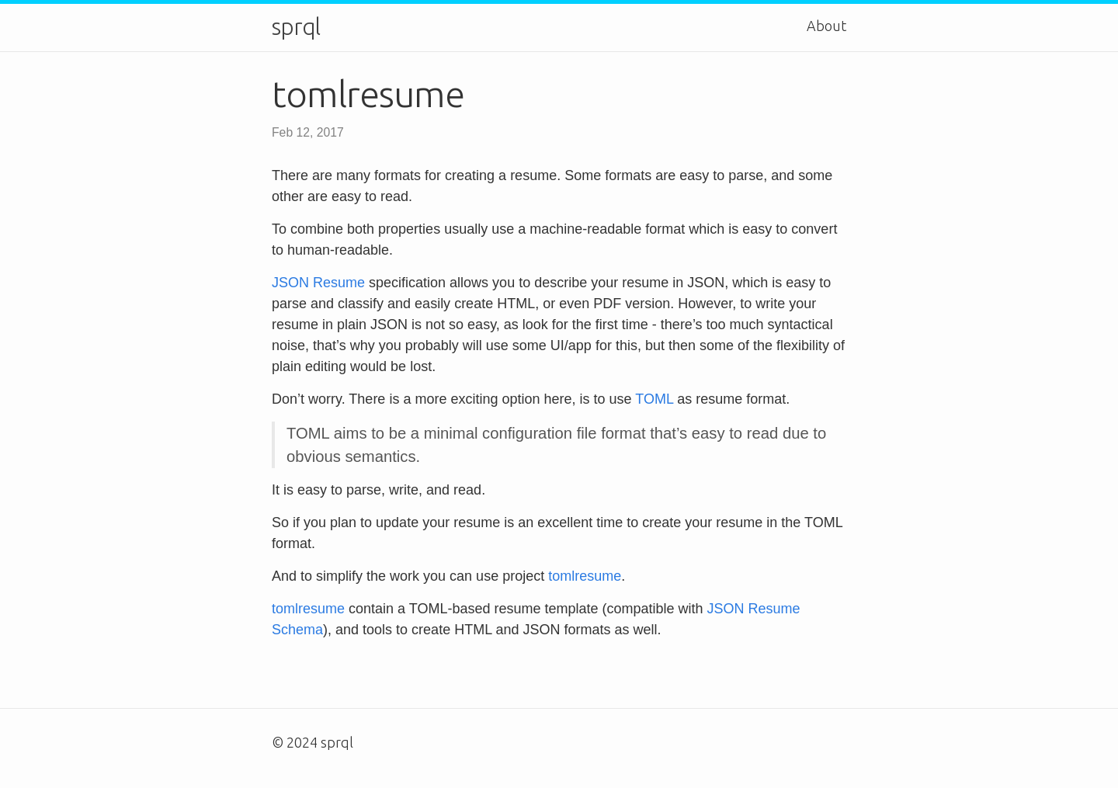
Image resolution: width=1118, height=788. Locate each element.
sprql (296, 27)
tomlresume (584, 576)
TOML (654, 399)
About (826, 25)
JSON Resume (318, 282)
